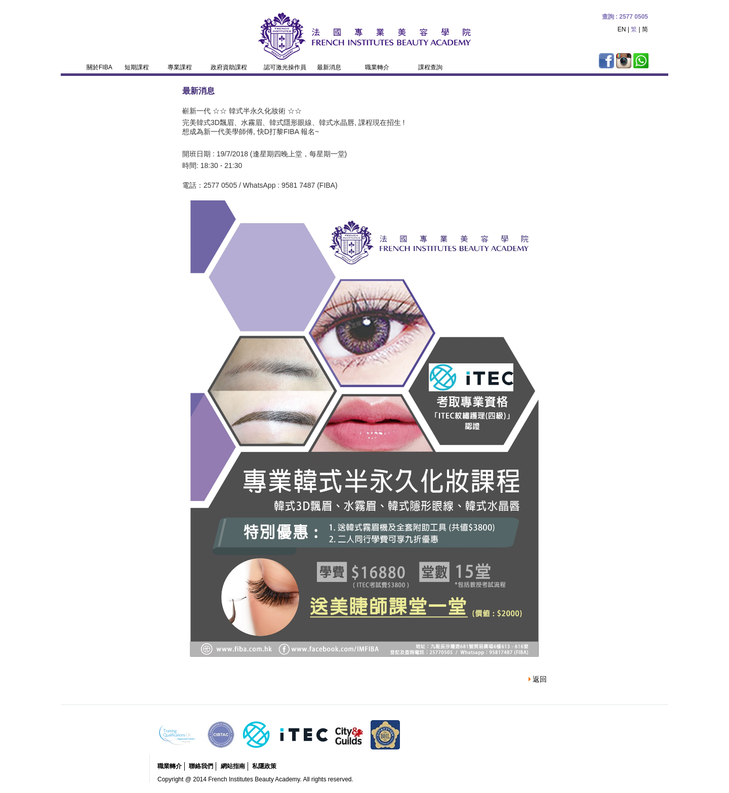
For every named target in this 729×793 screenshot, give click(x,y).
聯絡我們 (201, 766)
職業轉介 (169, 766)
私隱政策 (264, 766)
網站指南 (233, 766)
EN (622, 29)
